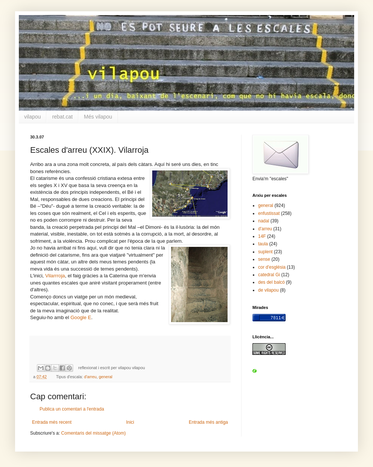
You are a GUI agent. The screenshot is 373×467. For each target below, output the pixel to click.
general (105, 376)
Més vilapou (98, 117)
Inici (130, 422)
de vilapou (268, 290)
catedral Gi (269, 274)
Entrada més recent (52, 422)
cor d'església (272, 267)
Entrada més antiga (208, 422)
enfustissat (269, 213)
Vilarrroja (55, 275)
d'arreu (90, 376)
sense (264, 259)
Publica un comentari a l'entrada (72, 409)
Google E (80, 317)
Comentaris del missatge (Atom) (93, 433)
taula (263, 243)
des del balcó (271, 282)
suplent (265, 251)
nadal (263, 221)
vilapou (32, 117)
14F (262, 236)
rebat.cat (62, 117)
